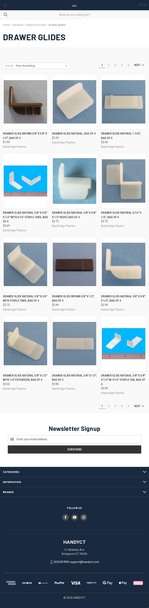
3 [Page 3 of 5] (115, 65)
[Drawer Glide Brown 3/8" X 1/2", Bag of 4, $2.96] (74, 264)
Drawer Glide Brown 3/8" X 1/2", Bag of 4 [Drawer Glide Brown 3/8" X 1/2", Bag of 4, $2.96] (73, 299)
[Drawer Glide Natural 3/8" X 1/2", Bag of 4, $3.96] (74, 343)
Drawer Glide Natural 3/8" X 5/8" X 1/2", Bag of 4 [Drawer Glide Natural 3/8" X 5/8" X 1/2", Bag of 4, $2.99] (123, 299)
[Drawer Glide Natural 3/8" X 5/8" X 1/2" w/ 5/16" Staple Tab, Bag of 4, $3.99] (123, 343)
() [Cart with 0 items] (142, 5)
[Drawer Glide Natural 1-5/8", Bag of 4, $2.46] (123, 102)
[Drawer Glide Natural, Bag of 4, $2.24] (74, 102)
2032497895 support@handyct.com (76, 562)
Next (139, 65)
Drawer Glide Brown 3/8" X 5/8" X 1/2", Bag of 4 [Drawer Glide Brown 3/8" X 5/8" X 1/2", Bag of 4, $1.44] (25, 136)
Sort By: (9, 65)
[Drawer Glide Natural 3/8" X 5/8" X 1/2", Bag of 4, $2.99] (123, 264)
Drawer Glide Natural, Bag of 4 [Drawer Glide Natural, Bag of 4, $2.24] (74, 133)
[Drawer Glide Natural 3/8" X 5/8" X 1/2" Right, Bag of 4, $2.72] (74, 181)
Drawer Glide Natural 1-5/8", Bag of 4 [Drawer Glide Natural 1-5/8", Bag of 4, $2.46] (121, 136)
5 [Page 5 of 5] (128, 65)
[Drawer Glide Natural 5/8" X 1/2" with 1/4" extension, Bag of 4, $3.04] (25, 343)
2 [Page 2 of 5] (108, 65)
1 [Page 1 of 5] (102, 65)
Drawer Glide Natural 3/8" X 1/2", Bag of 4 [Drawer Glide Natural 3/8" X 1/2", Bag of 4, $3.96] (74, 378)
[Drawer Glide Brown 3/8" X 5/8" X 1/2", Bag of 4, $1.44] (25, 102)
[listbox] (42, 66)
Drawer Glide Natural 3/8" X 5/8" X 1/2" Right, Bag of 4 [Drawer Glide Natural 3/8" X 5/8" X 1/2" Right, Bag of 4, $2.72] (74, 215)
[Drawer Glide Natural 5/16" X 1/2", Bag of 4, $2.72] (123, 181)
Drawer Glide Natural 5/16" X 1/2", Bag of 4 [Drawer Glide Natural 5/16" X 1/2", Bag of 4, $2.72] (121, 215)
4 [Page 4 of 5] (122, 65)
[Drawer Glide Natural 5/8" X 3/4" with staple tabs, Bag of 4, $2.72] (25, 264)
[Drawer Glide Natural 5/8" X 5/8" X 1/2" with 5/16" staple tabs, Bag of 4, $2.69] (25, 181)
